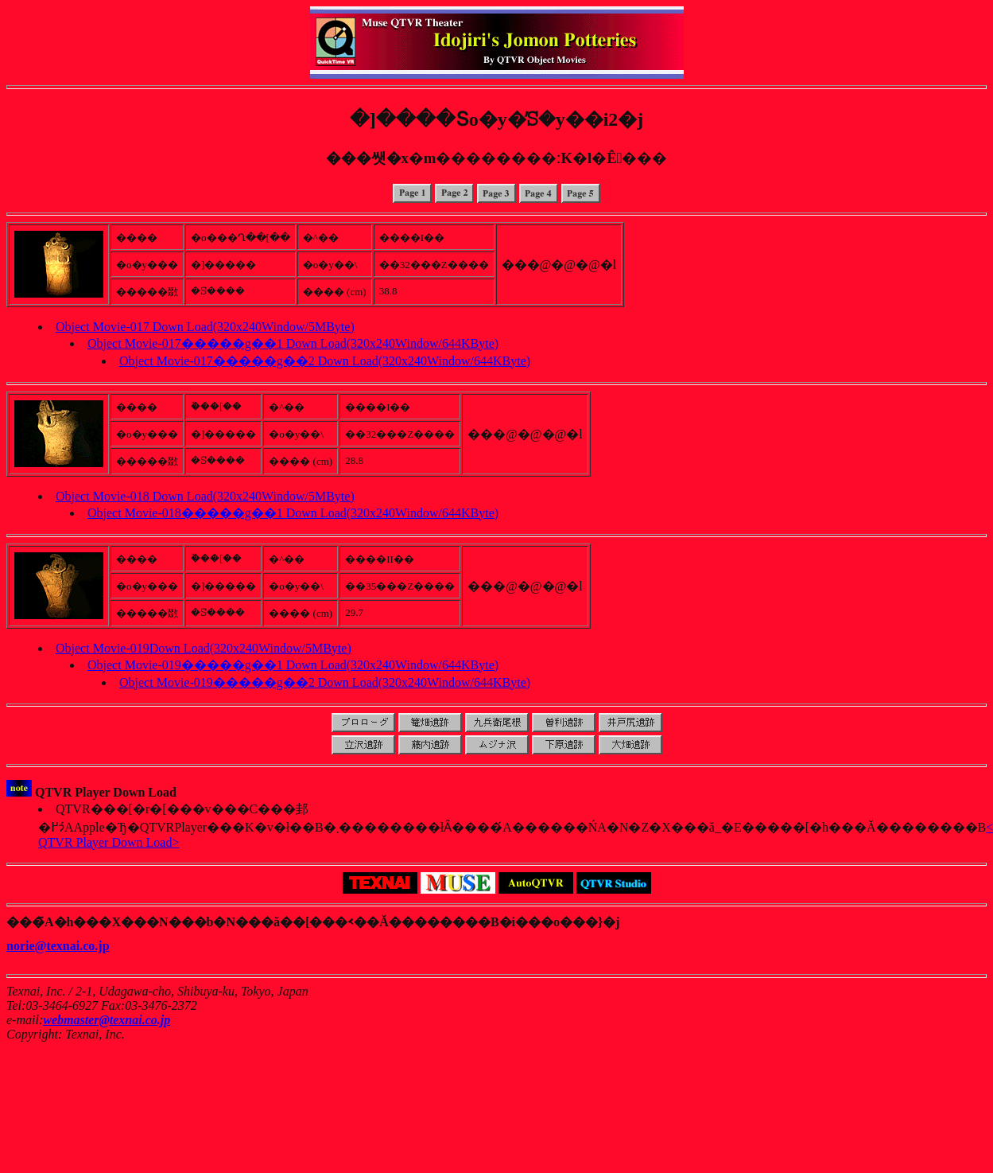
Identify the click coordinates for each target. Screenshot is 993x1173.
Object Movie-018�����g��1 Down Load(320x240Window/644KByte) (292, 513)
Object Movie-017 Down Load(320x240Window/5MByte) (205, 326)
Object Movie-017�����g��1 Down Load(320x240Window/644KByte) (292, 343)
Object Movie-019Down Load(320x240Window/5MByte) (203, 648)
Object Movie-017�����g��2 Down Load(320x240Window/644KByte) (324, 361)
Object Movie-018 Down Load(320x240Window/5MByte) (205, 496)
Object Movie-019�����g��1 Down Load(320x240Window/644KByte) (292, 665)
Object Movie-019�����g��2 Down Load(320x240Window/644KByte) (324, 682)
